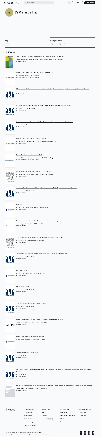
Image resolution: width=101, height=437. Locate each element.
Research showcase (29, 424)
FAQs (62, 418)
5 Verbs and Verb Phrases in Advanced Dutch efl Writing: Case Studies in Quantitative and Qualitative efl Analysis (52, 88)
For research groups (29, 421)
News (44, 412)
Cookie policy (83, 415)
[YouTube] (93, 432)
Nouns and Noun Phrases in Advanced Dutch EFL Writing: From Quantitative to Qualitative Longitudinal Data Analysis (54, 385)
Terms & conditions (85, 409)
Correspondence (21, 270)
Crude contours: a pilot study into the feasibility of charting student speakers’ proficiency (44, 121)
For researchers (28, 409)
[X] (85, 432)
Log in (77, 2)
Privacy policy (83, 412)
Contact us (63, 421)
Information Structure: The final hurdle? (29, 154)
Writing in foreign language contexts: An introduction (33, 171)
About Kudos (46, 409)
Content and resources (67, 415)
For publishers (28, 412)
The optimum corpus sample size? (27, 352)
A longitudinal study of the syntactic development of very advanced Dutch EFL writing (43, 105)
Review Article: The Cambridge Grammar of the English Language (37, 220)
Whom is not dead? (22, 286)
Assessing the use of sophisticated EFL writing (31, 138)
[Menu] (68, 2)
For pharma (27, 418)
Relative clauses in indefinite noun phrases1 (30, 335)
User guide (63, 412)
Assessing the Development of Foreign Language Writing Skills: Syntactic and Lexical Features (46, 187)
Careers (44, 415)
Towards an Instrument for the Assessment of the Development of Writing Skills (41, 253)
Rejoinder (19, 204)
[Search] (53, 2)
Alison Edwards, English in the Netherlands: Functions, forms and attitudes (40, 56)
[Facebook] (81, 432)
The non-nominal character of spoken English (31, 303)
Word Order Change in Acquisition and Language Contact (35, 72)
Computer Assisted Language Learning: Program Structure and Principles (39, 319)
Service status (64, 409)
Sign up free (89, 2)
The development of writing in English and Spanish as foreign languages (39, 237)
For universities (28, 415)
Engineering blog (47, 418)
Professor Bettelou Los (22, 76)
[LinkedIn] (89, 432)
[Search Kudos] (38, 2)
